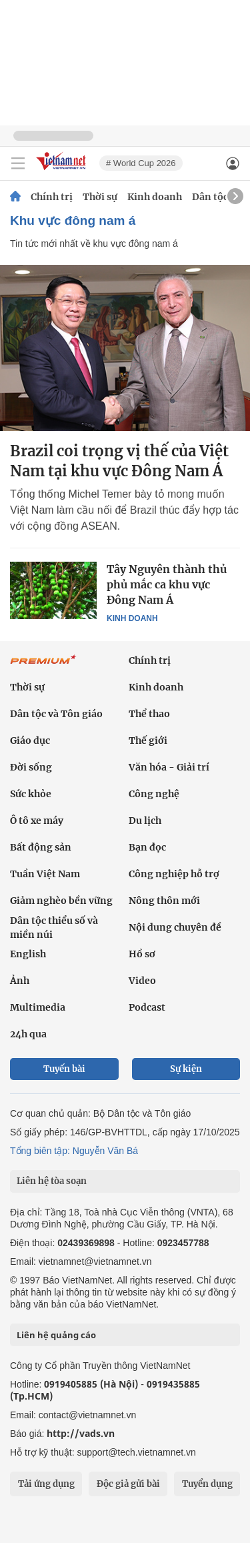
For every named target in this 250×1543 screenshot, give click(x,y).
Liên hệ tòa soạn (52, 1181)
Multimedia (37, 1007)
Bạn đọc (147, 847)
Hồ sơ (142, 954)
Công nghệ (154, 794)
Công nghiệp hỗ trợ (174, 874)
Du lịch (145, 821)
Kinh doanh (154, 196)
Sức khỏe (30, 794)
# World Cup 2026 (141, 163)
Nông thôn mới (164, 901)
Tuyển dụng (207, 1484)
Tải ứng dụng (46, 1484)
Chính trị (52, 196)
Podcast (147, 1007)
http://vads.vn (81, 1433)
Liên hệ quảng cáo (56, 1335)
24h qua (28, 1034)
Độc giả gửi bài (128, 1484)
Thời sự (100, 196)
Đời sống (31, 767)
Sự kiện (186, 1069)
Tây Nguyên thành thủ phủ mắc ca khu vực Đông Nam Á (167, 584)
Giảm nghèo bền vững (61, 901)
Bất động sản (40, 847)
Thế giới (148, 740)
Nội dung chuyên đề (175, 927)
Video (142, 981)
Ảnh (19, 981)
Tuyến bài (64, 1069)
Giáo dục (30, 740)
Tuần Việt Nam (45, 874)
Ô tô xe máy (36, 821)
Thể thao (149, 714)
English (28, 954)
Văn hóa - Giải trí (169, 767)
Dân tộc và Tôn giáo (56, 714)
